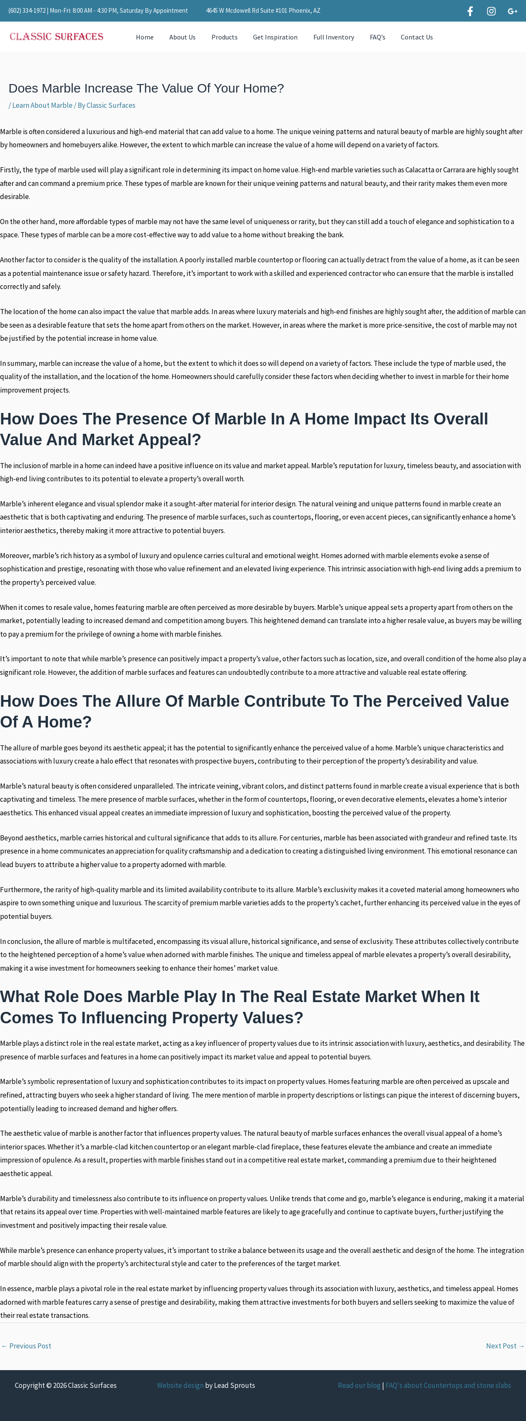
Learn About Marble (42, 105)
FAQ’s (366, 37)
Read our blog (359, 1385)
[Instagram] (491, 11)
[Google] (513, 11)
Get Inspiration (268, 37)
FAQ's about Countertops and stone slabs (448, 1385)
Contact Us (404, 37)
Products (219, 37)
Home (144, 37)
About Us (179, 37)
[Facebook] (470, 11)
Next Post (505, 1346)
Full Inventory (324, 37)
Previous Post (26, 1346)
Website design (180, 1385)
